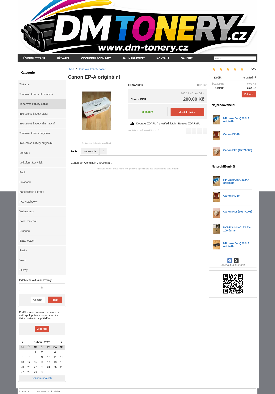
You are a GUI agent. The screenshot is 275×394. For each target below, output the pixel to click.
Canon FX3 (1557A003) (237, 150)
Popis (74, 151)
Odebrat (37, 299)
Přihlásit (57, 391)
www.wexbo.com (43, 391)
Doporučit (42, 329)
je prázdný (249, 77)
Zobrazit (248, 94)
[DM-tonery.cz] (137, 27)
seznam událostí (42, 378)
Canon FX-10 (231, 134)
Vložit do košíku (187, 112)
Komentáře (90, 151)
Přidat (55, 299)
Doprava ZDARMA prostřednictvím (168, 123)
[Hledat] (253, 58)
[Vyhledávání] (235, 58)
